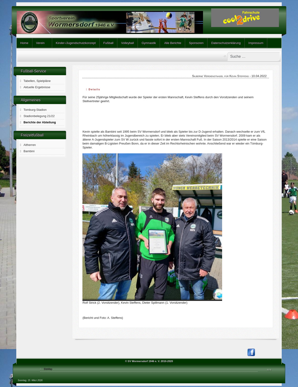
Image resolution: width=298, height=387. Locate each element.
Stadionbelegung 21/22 (39, 116)
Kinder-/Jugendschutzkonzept (76, 43)
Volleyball (127, 43)
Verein (40, 43)
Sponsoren (196, 43)
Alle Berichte (172, 43)
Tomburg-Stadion (35, 109)
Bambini (29, 151)
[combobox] (253, 56)
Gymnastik (149, 43)
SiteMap (48, 369)
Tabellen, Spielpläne (37, 81)
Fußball (108, 43)
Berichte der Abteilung (40, 122)
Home (24, 43)
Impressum (255, 43)
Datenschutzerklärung (225, 43)
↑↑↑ (269, 369)
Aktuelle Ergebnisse (37, 87)
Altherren (30, 145)
